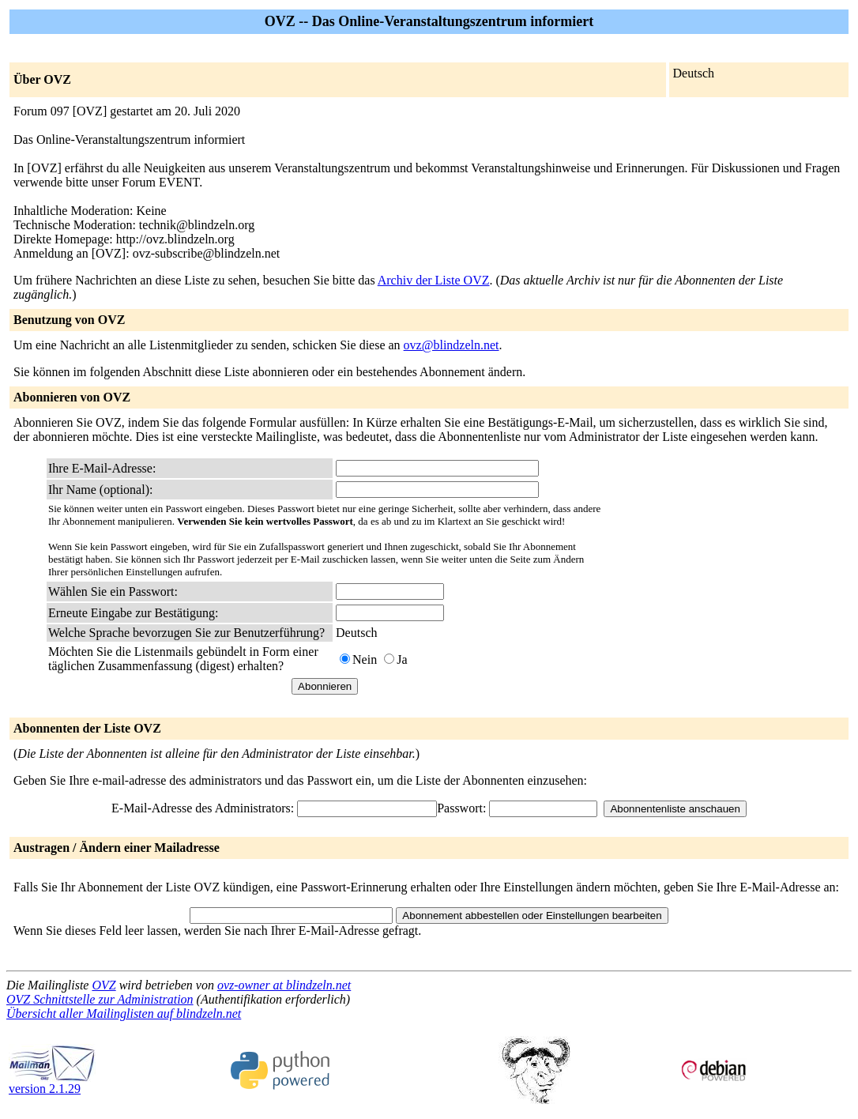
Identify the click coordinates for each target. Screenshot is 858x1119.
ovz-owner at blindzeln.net (284, 985)
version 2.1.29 (52, 1083)
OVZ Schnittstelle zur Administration (100, 999)
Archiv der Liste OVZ (434, 280)
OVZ (103, 985)
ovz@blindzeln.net (451, 345)
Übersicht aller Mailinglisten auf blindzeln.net (123, 1013)
